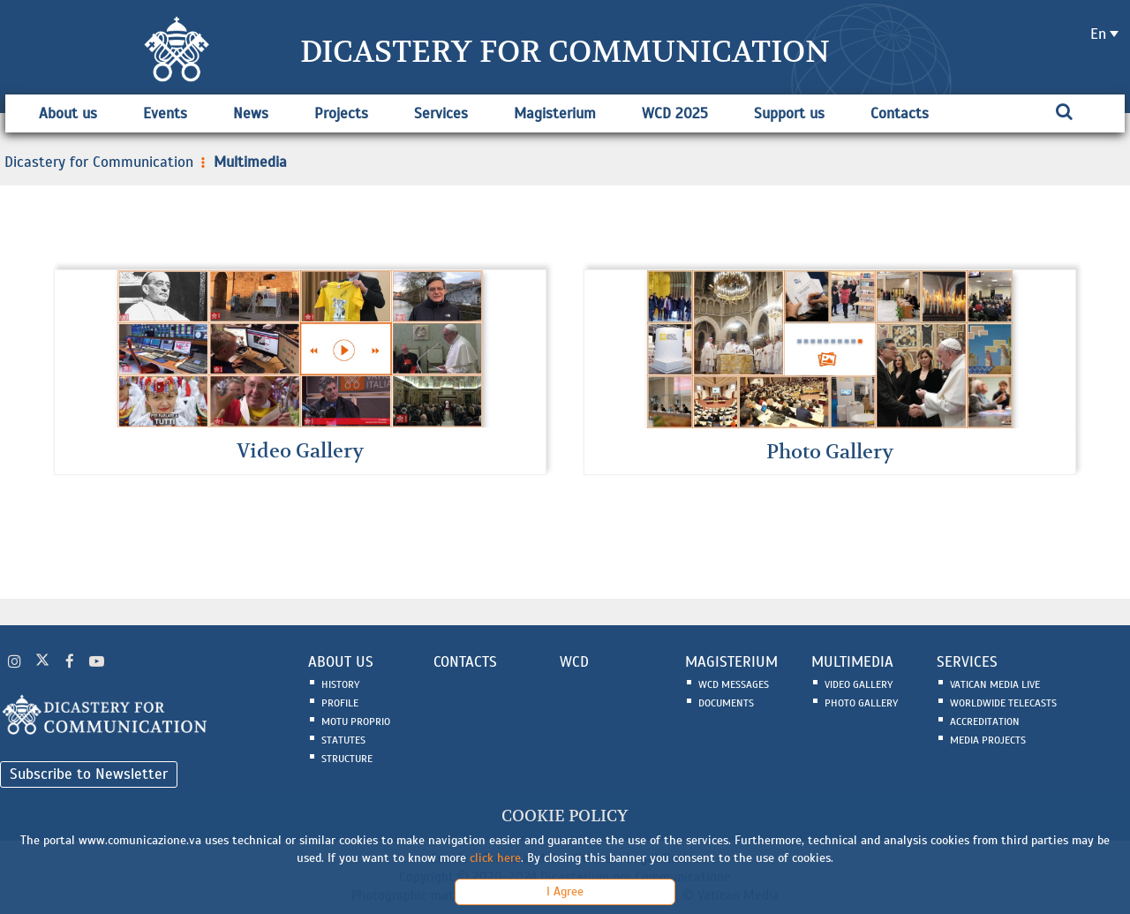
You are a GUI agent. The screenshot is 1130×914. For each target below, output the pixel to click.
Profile (339, 704)
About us (68, 113)
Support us (789, 113)
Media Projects (988, 741)
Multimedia (242, 162)
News (250, 113)
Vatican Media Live (995, 685)
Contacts (899, 113)
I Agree (565, 891)
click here (495, 857)
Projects (341, 113)
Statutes (343, 741)
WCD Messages (733, 685)
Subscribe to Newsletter (89, 774)
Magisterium (555, 113)
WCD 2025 (675, 113)
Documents (726, 704)
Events (165, 113)
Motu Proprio (355, 722)
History (340, 685)
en (1098, 34)
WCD (574, 662)
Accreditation (985, 722)
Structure (347, 759)
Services (441, 113)
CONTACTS (465, 662)
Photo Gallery (861, 704)
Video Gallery (859, 685)
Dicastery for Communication (98, 162)
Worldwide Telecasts (1003, 704)
